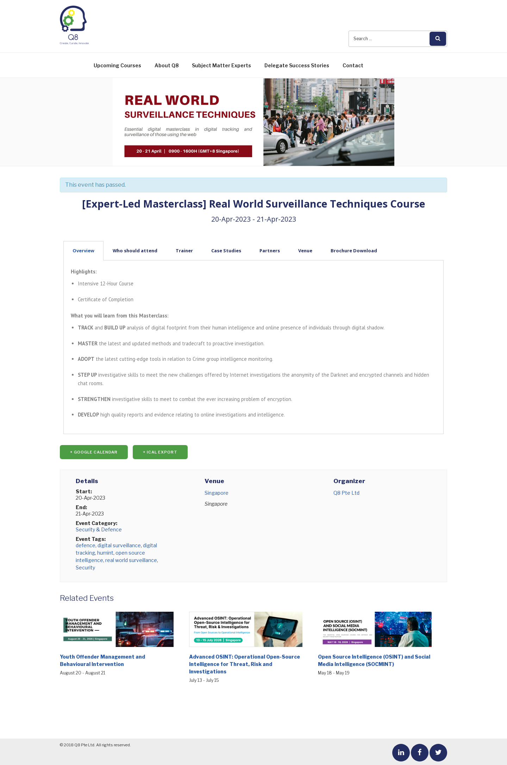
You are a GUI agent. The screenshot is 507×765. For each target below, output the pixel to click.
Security (85, 567)
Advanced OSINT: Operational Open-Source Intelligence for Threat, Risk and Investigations (244, 664)
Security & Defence (99, 529)
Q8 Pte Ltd (346, 493)
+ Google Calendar (94, 452)
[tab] (253, 250)
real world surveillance (131, 560)
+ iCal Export (160, 452)
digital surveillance (119, 545)
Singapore (217, 493)
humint (105, 553)
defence (85, 545)
